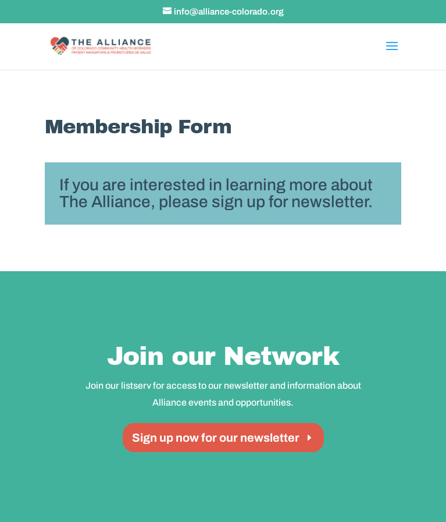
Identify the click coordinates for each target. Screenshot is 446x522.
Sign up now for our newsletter (215, 437)
